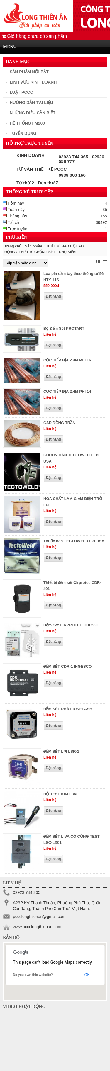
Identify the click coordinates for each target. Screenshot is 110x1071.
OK (87, 975)
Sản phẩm (33, 246)
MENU (9, 46)
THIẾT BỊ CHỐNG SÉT (37, 252)
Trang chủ (12, 246)
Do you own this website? (33, 975)
